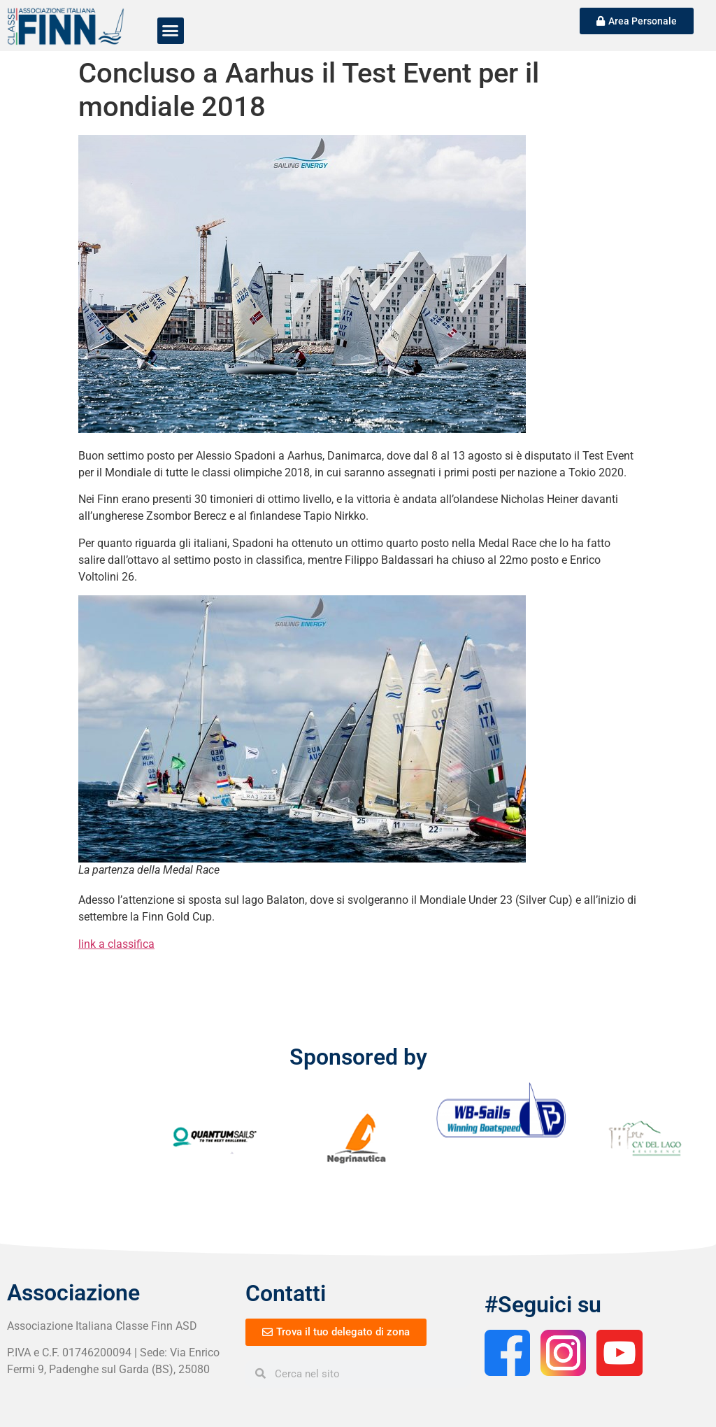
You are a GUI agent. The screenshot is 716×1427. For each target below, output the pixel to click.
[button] (170, 30)
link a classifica (116, 944)
